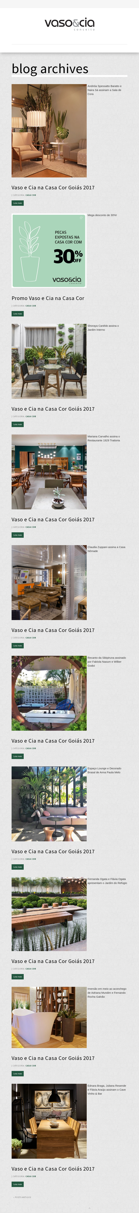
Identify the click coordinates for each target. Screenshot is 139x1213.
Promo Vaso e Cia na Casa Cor (48, 298)
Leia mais (17, 203)
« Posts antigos (22, 1197)
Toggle (70, 4)
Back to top (89, 1208)
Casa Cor (31, 195)
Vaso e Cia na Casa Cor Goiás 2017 (53, 187)
